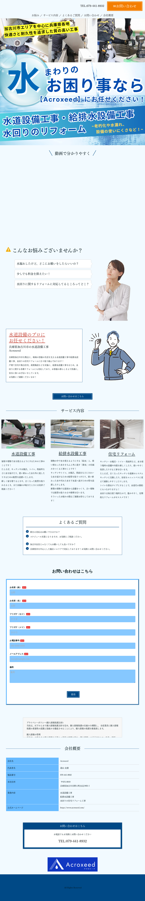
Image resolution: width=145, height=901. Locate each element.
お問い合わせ (91, 15)
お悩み (35, 15)
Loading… (72, 635)
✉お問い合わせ (124, 6)
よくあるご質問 (71, 15)
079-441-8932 (95, 5)
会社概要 (108, 15)
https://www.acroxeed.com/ (72, 808)
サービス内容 (50, 15)
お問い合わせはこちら (72, 396)
